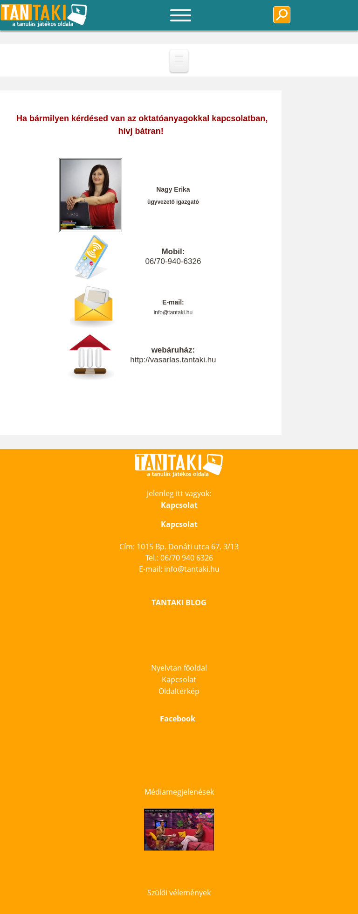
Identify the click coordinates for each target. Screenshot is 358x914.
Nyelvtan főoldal (179, 668)
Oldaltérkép (179, 691)
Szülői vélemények (179, 892)
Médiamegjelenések (179, 792)
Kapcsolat (179, 679)
